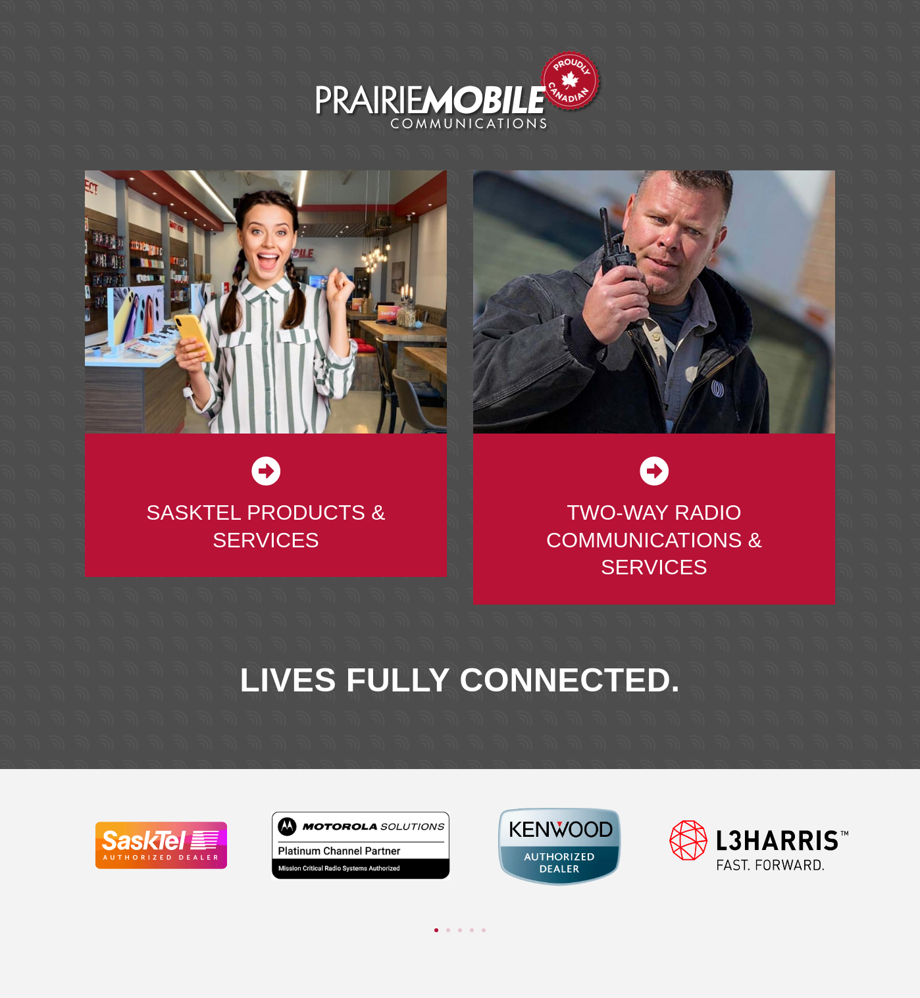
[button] (436, 930)
